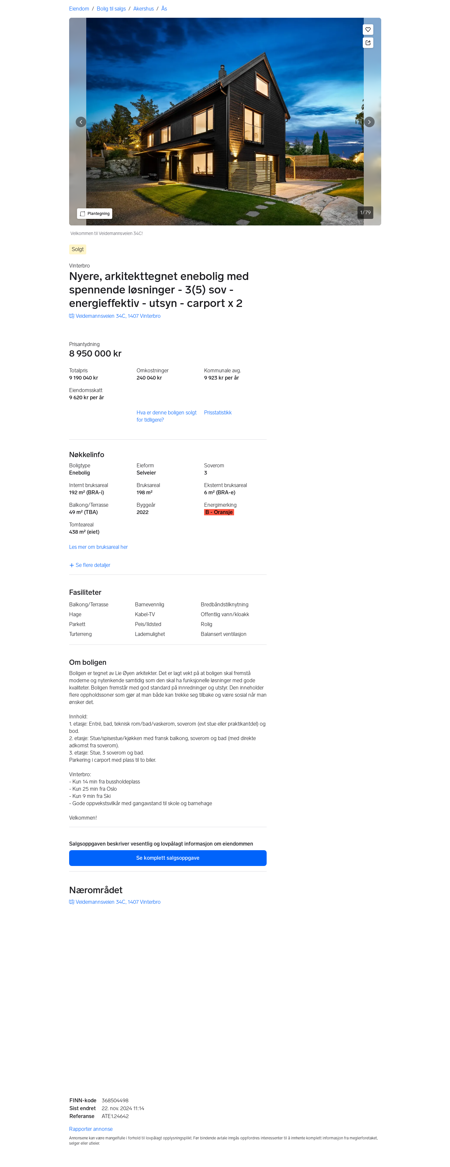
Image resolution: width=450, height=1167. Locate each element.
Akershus (143, 9)
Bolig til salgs (111, 9)
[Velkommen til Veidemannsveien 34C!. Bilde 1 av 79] (225, 121)
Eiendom (79, 9)
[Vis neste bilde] (369, 122)
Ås (164, 9)
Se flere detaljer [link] (89, 565)
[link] (115, 316)
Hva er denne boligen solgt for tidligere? (167, 416)
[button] (368, 29)
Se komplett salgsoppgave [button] (167, 858)
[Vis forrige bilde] (81, 122)
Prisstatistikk (218, 412)
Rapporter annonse (91, 1129)
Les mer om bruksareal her (98, 547)
